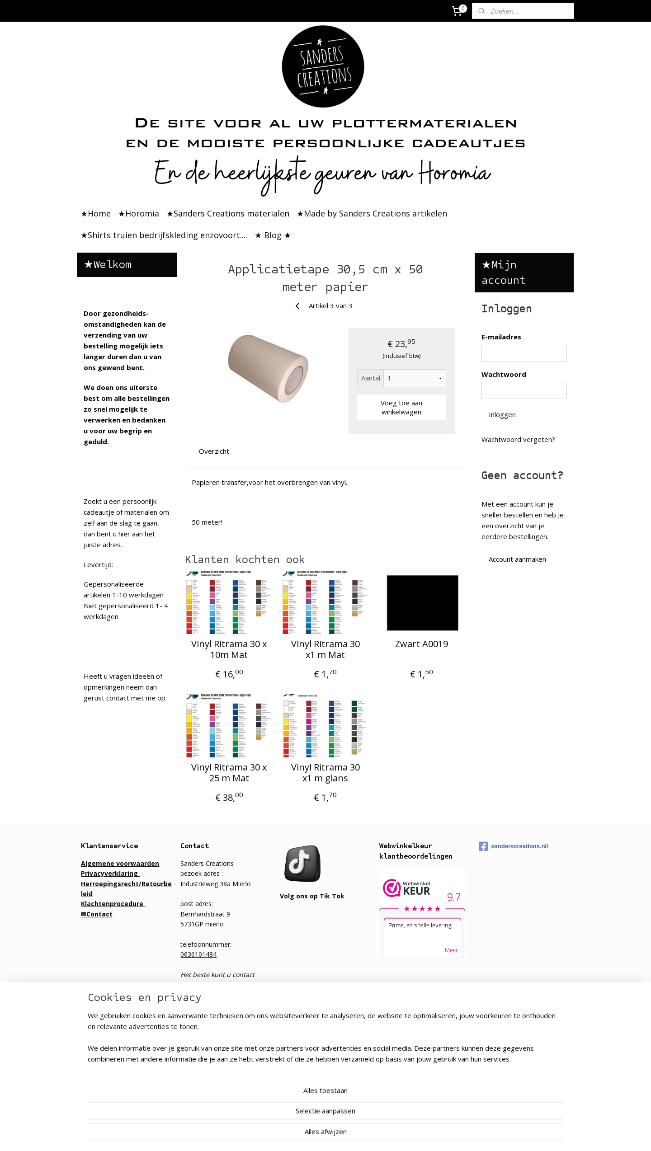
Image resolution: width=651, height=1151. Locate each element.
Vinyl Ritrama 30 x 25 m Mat (229, 773)
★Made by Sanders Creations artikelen (372, 213)
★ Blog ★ (273, 235)
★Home (95, 213)
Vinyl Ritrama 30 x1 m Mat (325, 649)
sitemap (360, 1134)
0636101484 (198, 954)
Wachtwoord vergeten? (518, 439)
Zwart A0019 (422, 644)
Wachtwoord (503, 374)
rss (379, 1134)
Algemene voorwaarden (120, 863)
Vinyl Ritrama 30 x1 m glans (325, 773)
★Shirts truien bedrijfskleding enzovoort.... (163, 235)
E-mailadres (501, 336)
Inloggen (502, 414)
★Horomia (138, 213)
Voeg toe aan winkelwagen (402, 407)
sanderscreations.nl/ (513, 846)
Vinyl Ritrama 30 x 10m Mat (229, 649)
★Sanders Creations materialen (227, 213)
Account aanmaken (517, 559)
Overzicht (214, 451)
